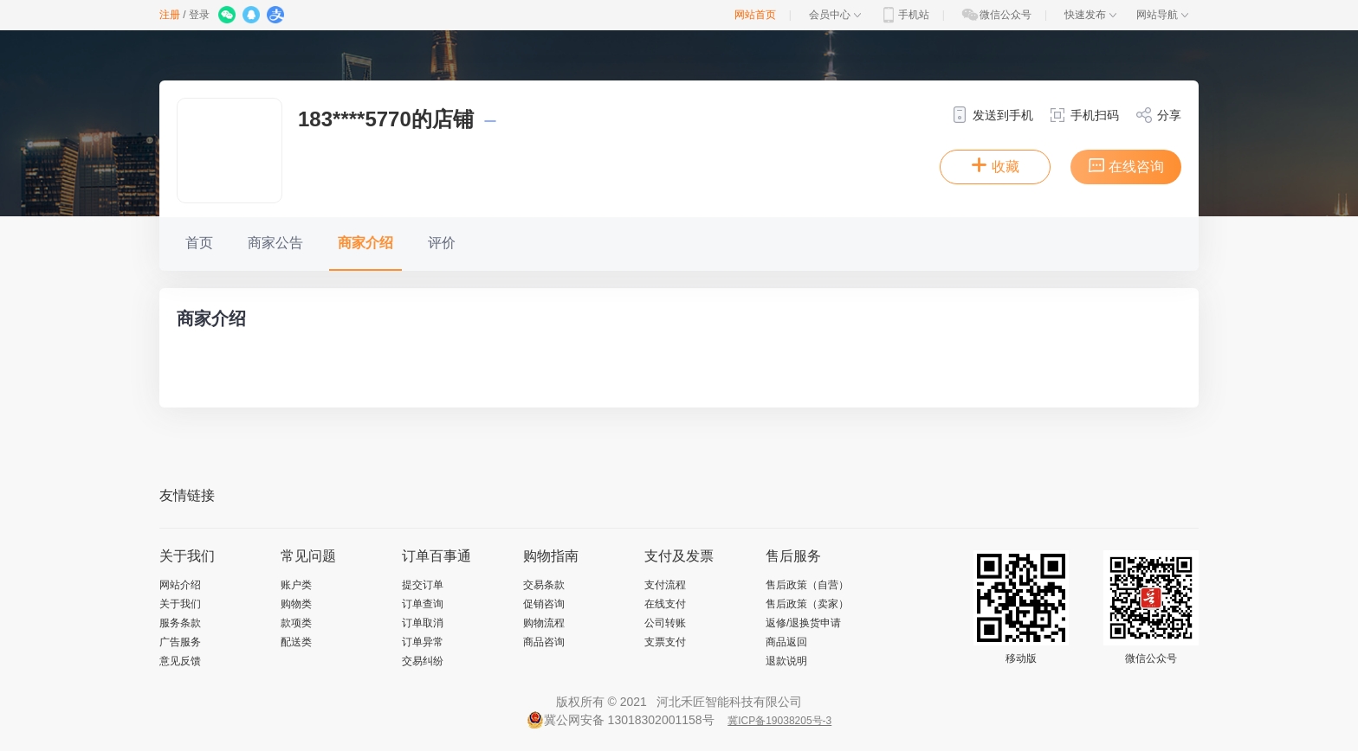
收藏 (995, 165)
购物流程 (544, 623)
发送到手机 (992, 115)
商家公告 (275, 242)
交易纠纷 (422, 661)
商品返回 (786, 642)
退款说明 (786, 661)
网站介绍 (180, 585)
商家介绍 (365, 242)
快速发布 (1090, 15)
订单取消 (422, 623)
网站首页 (755, 15)
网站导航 (1162, 15)
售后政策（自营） (807, 585)
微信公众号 (995, 15)
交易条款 (544, 585)
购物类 (296, 604)
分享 (1158, 115)
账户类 (296, 585)
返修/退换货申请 (803, 623)
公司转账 (665, 623)
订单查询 (422, 604)
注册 (169, 15)
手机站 (904, 15)
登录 (199, 15)
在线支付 (665, 604)
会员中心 (835, 15)
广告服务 (180, 642)
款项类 (296, 623)
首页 (199, 242)
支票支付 (665, 642)
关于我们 (180, 604)
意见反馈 (180, 661)
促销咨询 (544, 604)
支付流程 (665, 585)
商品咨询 (544, 642)
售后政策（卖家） (807, 604)
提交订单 (422, 585)
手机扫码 (1084, 115)
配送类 (296, 642)
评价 (442, 242)
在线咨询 (1126, 165)
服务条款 (180, 623)
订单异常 (422, 642)
